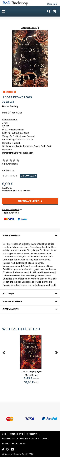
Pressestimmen (12, 301)
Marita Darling (10, 106)
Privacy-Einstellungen (13, 444)
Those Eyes (16, 112)
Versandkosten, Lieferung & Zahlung (20, 439)
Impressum (31, 434)
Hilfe (44, 439)
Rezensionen (11, 309)
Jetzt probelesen (29, 27)
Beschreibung (11, 235)
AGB (4, 434)
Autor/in (8, 293)
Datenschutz (16, 434)
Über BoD (52, 4)
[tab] (30, 233)
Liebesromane (9, 119)
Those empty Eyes (31, 371)
